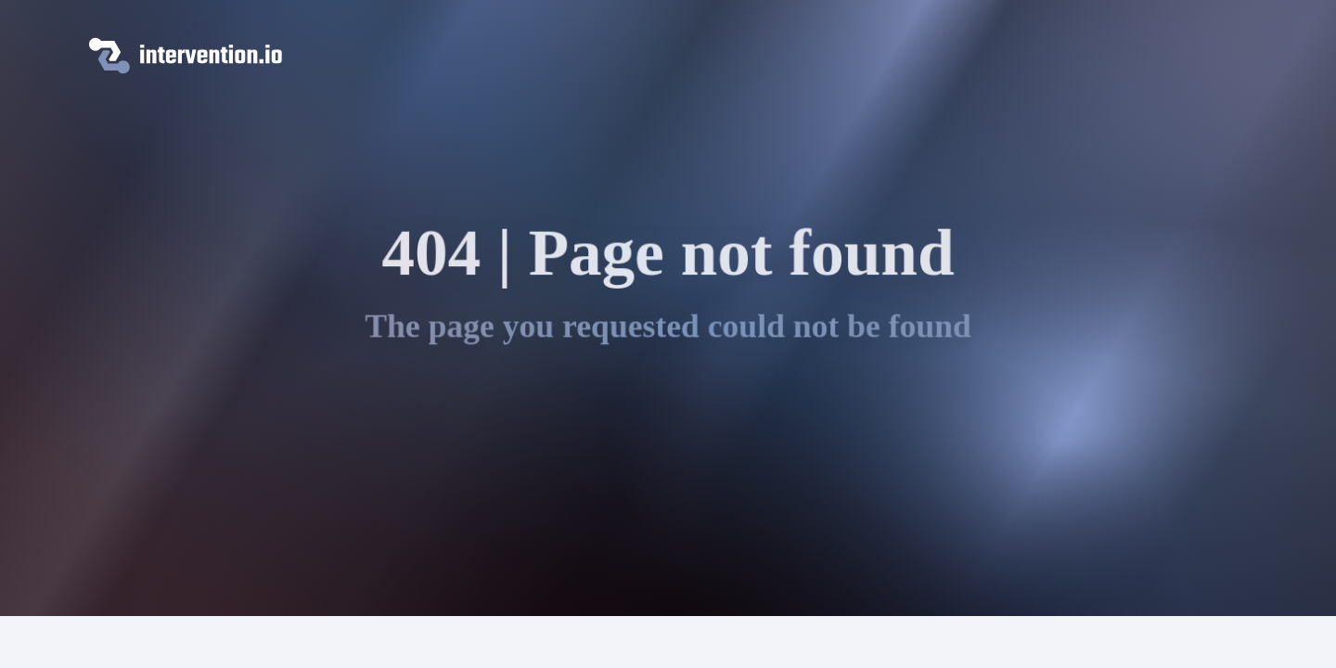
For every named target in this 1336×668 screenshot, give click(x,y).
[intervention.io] (668, 55)
